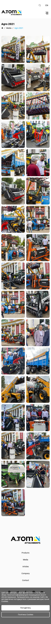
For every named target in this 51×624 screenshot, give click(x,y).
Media (25, 560)
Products (25, 553)
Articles (25, 566)
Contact (25, 580)
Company (25, 573)
